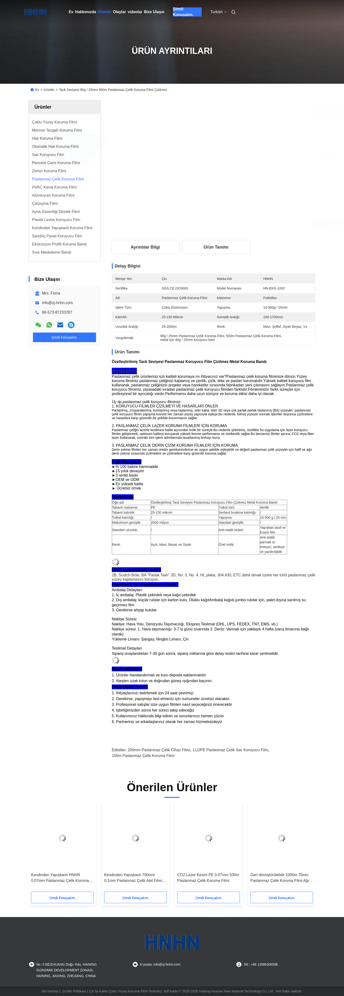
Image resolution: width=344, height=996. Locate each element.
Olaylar (119, 12)
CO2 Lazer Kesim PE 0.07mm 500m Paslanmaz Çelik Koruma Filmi (208, 878)
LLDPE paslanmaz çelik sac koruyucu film (230, 750)
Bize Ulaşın (154, 12)
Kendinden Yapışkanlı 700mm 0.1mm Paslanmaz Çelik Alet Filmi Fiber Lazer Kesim (133, 878)
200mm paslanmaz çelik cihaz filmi (159, 750)
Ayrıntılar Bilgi (145, 247)
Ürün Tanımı (216, 247)
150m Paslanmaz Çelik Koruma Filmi (143, 756)
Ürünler (104, 12)
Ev (71, 12)
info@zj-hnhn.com (57, 303)
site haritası (50, 991)
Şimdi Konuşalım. (183, 12)
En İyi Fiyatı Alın (239, 225)
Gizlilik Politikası (74, 991)
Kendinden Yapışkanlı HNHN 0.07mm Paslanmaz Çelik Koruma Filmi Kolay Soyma (60, 878)
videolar (135, 12)
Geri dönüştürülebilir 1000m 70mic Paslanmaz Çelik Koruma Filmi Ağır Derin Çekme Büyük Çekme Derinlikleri (280, 878)
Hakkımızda (85, 12)
